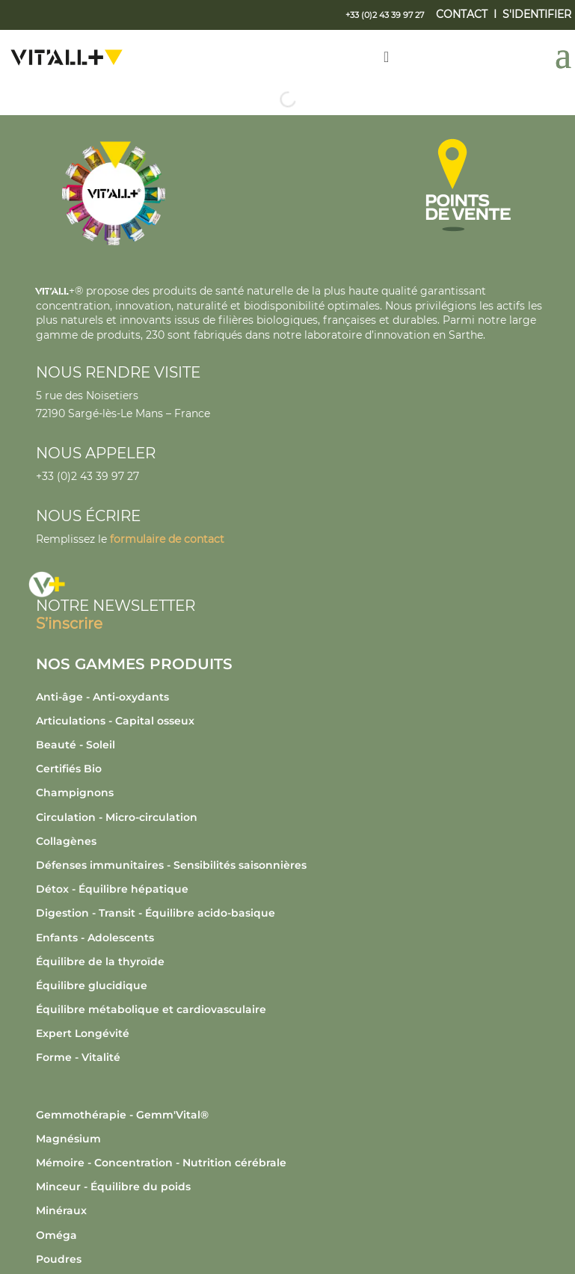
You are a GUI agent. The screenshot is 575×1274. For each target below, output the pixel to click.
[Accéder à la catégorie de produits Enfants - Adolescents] (291, 938)
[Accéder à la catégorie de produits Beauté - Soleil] (291, 745)
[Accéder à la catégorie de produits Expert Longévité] (291, 1033)
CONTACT (462, 14)
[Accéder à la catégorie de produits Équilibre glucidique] (291, 985)
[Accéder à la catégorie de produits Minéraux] (291, 1210)
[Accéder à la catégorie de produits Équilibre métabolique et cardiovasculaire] (291, 1009)
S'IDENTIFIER (536, 14)
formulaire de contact (167, 539)
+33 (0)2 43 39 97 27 (87, 476)
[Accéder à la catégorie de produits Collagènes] (291, 841)
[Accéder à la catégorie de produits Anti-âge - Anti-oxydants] (291, 697)
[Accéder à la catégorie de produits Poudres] (291, 1259)
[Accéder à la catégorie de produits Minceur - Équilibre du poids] (291, 1186)
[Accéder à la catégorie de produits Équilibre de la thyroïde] (291, 961)
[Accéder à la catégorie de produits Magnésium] (291, 1139)
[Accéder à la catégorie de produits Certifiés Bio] (291, 769)
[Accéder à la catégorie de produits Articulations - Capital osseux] (291, 721)
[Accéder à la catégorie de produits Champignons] (291, 792)
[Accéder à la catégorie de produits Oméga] (291, 1235)
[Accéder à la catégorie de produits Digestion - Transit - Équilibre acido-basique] (291, 913)
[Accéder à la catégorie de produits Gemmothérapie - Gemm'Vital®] (291, 1115)
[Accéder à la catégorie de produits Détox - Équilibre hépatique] (291, 889)
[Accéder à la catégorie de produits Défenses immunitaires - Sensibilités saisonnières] (291, 865)
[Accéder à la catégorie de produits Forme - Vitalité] (291, 1057)
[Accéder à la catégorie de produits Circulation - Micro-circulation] (291, 817)
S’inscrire (69, 624)
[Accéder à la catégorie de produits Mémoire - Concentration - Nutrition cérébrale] (291, 1163)
